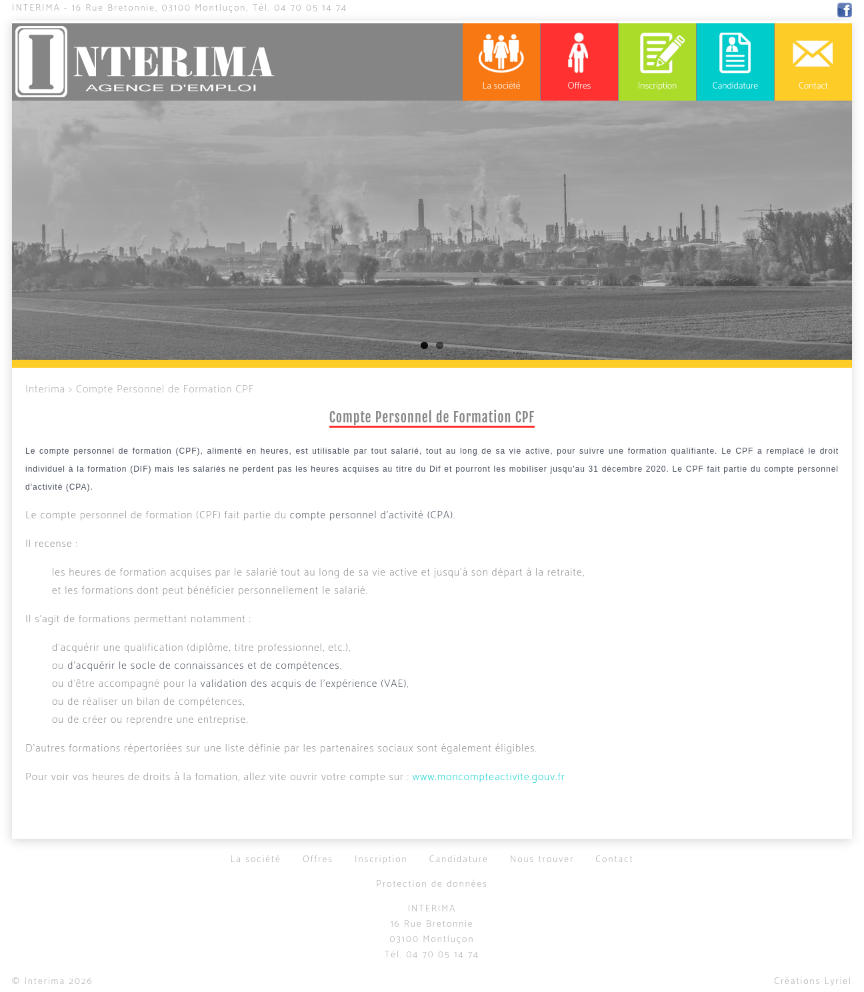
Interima (36, 8)
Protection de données (432, 884)
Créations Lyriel (813, 981)
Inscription (381, 859)
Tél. (300, 8)
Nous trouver (542, 859)
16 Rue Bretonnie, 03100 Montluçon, (160, 8)
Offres (318, 859)
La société (255, 859)
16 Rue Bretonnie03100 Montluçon (432, 932)
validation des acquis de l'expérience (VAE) (304, 684)
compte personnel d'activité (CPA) (371, 515)
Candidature (459, 859)
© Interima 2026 (52, 981)
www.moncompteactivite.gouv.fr (489, 777)
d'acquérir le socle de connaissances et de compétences (203, 666)
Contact (614, 859)
